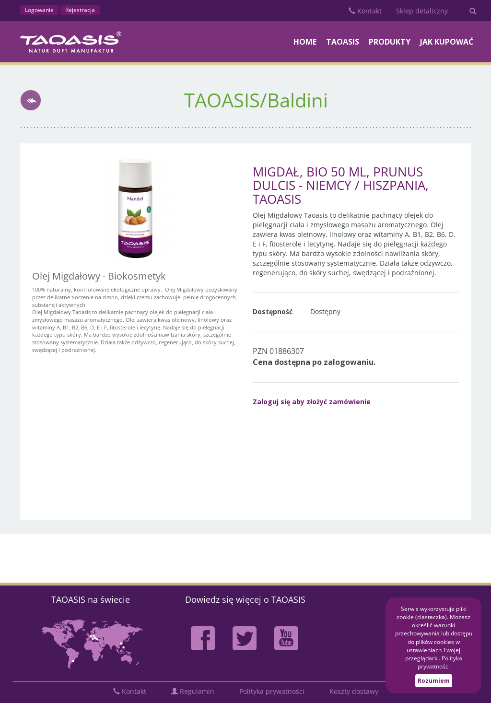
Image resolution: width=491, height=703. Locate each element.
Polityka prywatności (271, 691)
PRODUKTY (389, 41)
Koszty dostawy (353, 691)
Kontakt (365, 10)
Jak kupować (446, 41)
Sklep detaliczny (422, 10)
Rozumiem (434, 681)
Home (304, 41)
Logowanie (39, 10)
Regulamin (192, 691)
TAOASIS (342, 41)
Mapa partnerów (90, 643)
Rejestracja (80, 10)
